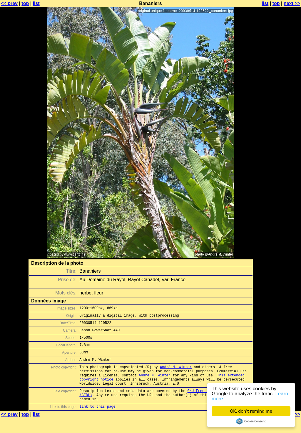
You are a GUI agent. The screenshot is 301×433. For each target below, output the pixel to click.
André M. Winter (176, 374)
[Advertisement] (277, 145)
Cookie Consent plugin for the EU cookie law (251, 421)
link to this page (97, 421)
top (25, 3)
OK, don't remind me (251, 411)
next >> (292, 3)
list (36, 3)
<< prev (9, 3)
